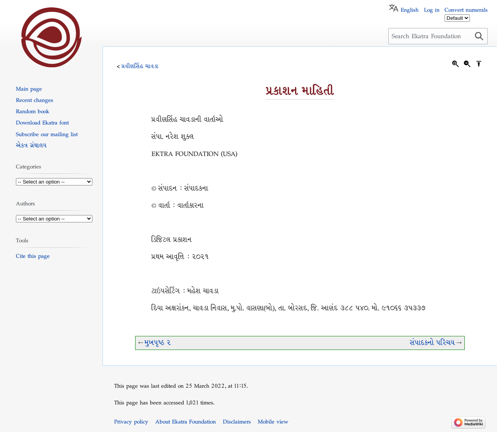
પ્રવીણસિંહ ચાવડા (140, 66)
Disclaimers (237, 421)
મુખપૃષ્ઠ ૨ (158, 343)
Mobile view (273, 421)
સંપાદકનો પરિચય (432, 343)
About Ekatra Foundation (185, 421)
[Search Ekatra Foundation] (438, 36)
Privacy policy (131, 421)
